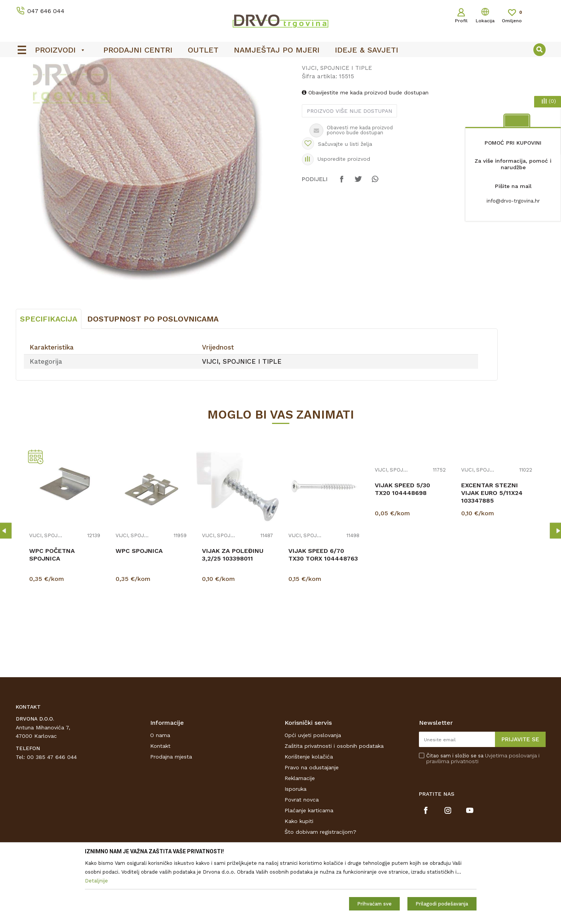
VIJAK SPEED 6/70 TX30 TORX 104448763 (323, 611)
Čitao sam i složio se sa (482, 815)
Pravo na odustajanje (312, 824)
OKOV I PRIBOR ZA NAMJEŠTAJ (82, 81)
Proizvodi (27, 81)
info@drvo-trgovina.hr (513, 201)
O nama (160, 792)
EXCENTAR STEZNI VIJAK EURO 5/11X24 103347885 (492, 550)
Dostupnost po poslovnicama (152, 376)
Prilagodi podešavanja (441, 904)
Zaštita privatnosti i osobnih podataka (334, 803)
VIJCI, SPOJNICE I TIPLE (157, 81)
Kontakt (160, 803)
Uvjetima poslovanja (511, 813)
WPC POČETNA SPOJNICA (52, 611)
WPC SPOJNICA (139, 608)
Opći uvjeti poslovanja (313, 792)
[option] (281, 65)
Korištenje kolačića (309, 814)
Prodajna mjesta (171, 814)
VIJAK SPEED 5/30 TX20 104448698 (402, 546)
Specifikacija (48, 376)
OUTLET (280, 66)
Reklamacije (300, 835)
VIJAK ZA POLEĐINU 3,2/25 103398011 (232, 611)
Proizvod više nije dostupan (349, 168)
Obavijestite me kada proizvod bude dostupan (365, 150)
